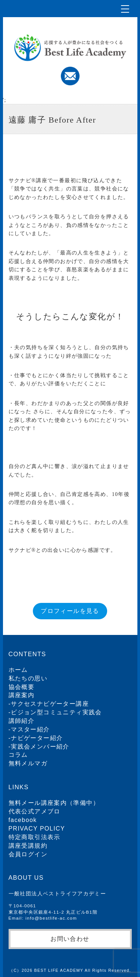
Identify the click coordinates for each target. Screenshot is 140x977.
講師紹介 (22, 721)
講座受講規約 (28, 845)
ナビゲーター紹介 (37, 738)
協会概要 (22, 687)
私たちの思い (28, 678)
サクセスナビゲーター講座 (50, 704)
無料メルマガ (28, 763)
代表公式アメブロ (34, 811)
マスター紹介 (30, 729)
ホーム (18, 670)
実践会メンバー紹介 (40, 746)
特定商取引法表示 (34, 837)
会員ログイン (28, 854)
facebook (23, 820)
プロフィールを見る (70, 611)
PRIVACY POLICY (37, 828)
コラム (18, 755)
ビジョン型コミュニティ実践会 (56, 712)
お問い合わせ (69, 938)
